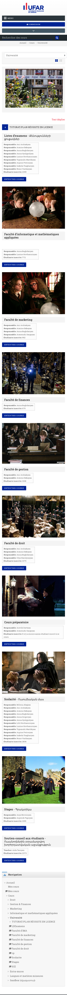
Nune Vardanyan (24, 169)
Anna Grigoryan (24, 717)
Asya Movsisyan (24, 815)
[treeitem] (33, 932)
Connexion (33, 24)
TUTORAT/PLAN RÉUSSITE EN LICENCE (31, 127)
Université (42, 43)
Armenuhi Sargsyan (26, 334)
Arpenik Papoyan (25, 818)
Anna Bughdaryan (25, 150)
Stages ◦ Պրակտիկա (18, 809)
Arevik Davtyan (24, 628)
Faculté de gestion (16, 469)
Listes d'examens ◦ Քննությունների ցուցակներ (27, 137)
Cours (32, 43)
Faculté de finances (17, 400)
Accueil (23, 43)
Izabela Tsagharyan (25, 166)
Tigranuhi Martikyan (26, 160)
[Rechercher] (57, 38)
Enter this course (14, 179)
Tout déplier (58, 119)
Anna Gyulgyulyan (25, 153)
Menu (9, 18)
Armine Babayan (24, 147)
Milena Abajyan (24, 705)
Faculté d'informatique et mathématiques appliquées (31, 236)
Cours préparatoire (16, 622)
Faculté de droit (14, 543)
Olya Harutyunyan (25, 558)
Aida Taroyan (18, 850)
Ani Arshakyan (24, 144)
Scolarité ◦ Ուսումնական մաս (24, 699)
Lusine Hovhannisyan (27, 156)
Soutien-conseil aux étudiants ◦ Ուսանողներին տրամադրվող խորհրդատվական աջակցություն (27, 841)
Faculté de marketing (18, 319)
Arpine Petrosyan (25, 163)
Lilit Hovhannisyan (26, 723)
